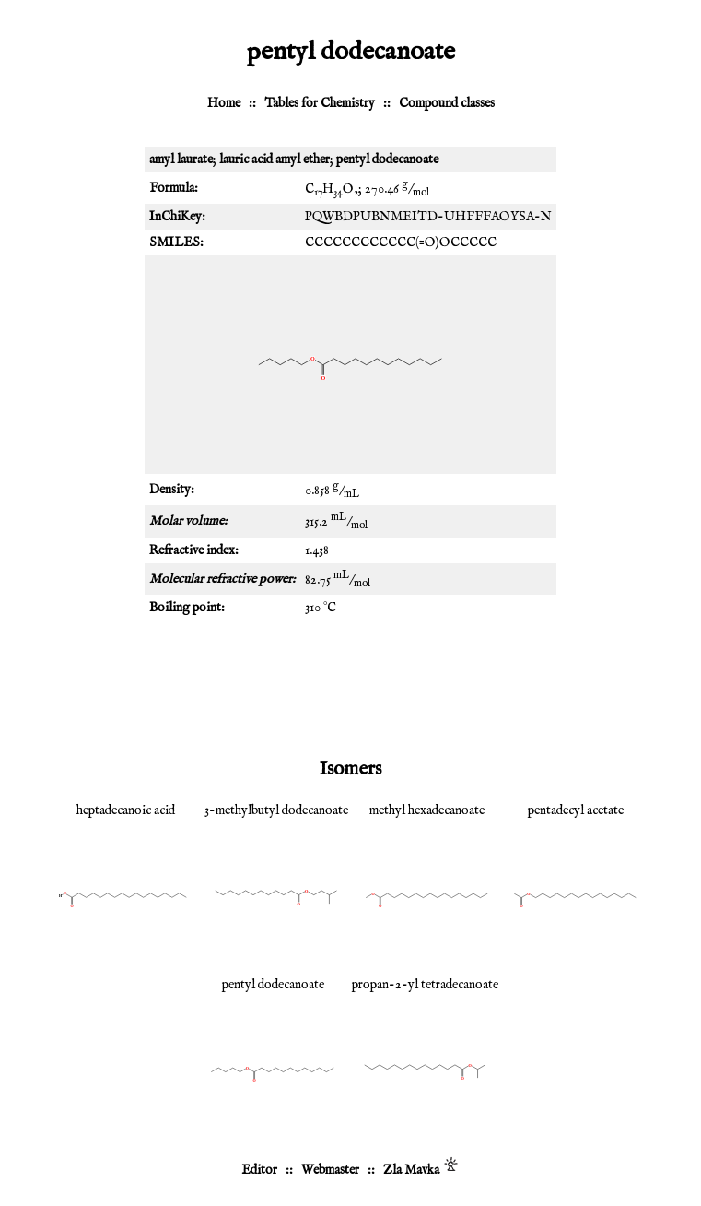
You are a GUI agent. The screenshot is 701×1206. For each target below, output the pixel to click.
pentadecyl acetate (576, 810)
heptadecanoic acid (125, 810)
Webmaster (330, 1170)
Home (223, 103)
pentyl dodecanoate (273, 984)
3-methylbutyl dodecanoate (276, 810)
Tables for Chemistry (319, 103)
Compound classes (447, 103)
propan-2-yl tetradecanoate (425, 984)
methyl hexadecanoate (427, 810)
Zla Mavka (411, 1170)
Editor (259, 1170)
